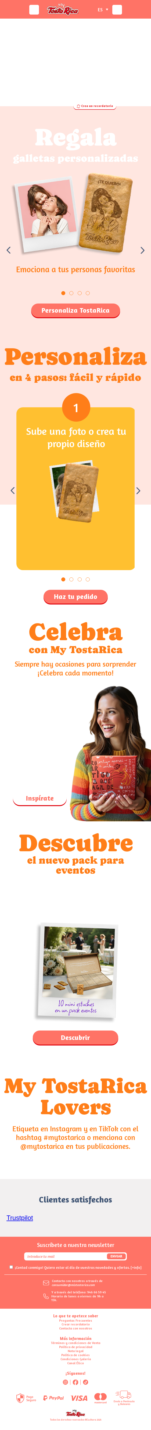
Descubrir (75, 1037)
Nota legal (76, 1351)
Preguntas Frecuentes (75, 1320)
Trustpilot (19, 1217)
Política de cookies (75, 1355)
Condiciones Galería (75, 1359)
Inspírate (40, 798)
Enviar (116, 1256)
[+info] (136, 1267)
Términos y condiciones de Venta (75, 1343)
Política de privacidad (75, 1347)
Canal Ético (75, 1363)
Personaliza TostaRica (75, 310)
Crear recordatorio (76, 1324)
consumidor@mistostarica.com (73, 1285)
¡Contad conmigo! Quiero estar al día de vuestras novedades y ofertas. (78, 1267)
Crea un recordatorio (95, 106)
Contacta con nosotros (75, 1328)
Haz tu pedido (75, 596)
